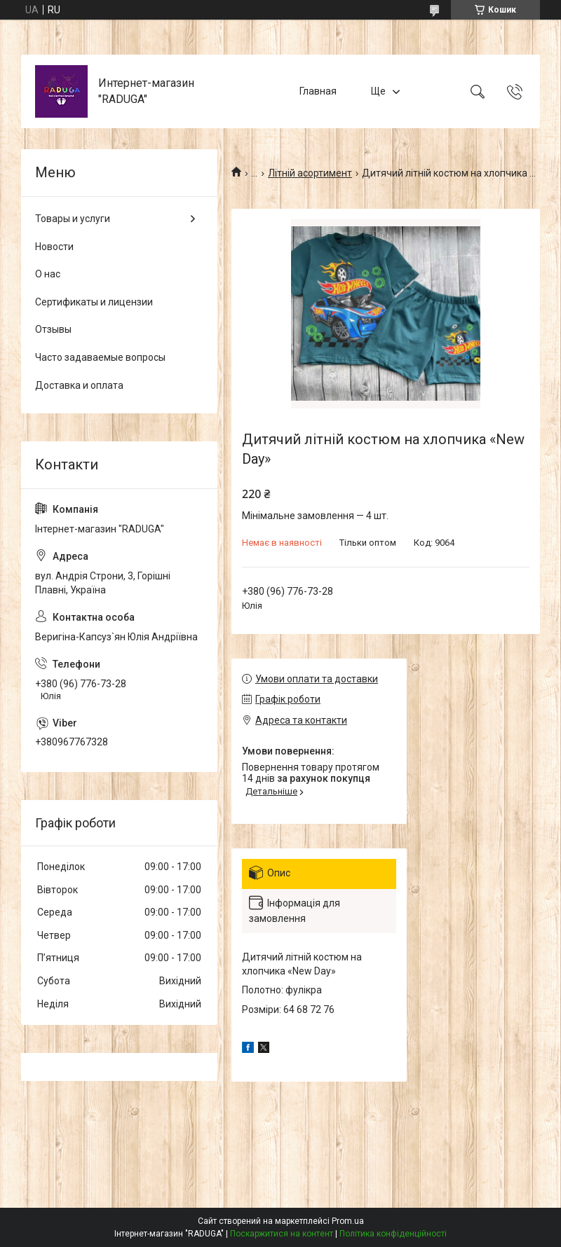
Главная (318, 91)
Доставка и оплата (79, 385)
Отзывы (53, 329)
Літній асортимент (310, 173)
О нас (47, 274)
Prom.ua (348, 1221)
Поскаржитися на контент (281, 1234)
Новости (54, 246)
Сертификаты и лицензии (94, 302)
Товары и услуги (72, 218)
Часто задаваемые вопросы (100, 357)
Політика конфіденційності (393, 1234)
